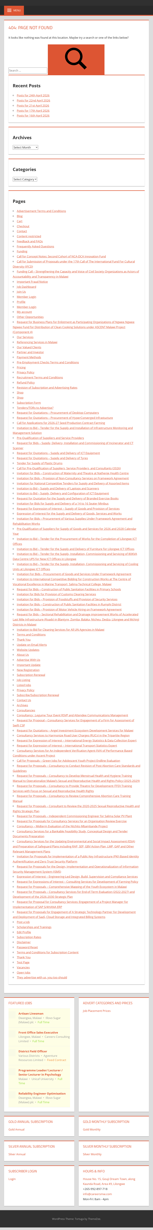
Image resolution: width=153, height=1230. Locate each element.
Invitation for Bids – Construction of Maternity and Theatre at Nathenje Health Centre (73, 473)
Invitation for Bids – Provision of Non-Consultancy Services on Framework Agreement (73, 478)
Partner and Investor (30, 352)
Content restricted (29, 236)
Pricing (21, 367)
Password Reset (27, 947)
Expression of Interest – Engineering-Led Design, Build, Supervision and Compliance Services (77, 876)
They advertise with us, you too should (42, 977)
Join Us (21, 292)
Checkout (23, 226)
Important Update (29, 665)
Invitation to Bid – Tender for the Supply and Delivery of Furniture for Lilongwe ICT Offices (75, 549)
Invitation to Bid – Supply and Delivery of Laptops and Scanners (58, 488)
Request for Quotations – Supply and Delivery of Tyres (52, 458)
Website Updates (28, 650)
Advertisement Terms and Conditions (41, 211)
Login (12, 1179)
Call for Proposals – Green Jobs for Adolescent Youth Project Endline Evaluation (68, 761)
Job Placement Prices (97, 1011)
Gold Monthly (92, 1129)
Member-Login (26, 307)
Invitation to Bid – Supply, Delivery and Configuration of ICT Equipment (63, 493)
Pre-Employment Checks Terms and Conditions (48, 362)
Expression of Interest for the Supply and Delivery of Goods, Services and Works (69, 513)
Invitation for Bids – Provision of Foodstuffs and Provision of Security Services (67, 599)
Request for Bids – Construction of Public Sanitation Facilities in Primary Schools (69, 589)
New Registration (28, 670)
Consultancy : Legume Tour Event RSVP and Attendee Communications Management (72, 715)
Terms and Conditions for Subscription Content (48, 952)
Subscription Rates (29, 937)
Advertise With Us (28, 660)
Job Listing (23, 680)
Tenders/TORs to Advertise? (35, 408)
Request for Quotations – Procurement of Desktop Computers (58, 413)
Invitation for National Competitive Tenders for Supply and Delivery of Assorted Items (73, 483)
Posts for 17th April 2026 (33, 111)
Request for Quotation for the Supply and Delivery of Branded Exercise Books (68, 498)
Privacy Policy (25, 372)
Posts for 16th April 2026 (33, 115)
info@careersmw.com (97, 1194)
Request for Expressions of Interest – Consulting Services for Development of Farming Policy (77, 882)
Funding (22, 251)
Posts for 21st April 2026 (33, 105)
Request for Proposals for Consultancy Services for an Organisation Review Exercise (72, 821)
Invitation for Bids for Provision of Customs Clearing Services (56, 594)
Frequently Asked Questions (35, 246)
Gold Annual (16, 1129)
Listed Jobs (24, 685)
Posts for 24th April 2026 (33, 95)
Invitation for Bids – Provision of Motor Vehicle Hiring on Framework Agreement (69, 609)
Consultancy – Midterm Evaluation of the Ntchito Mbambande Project (62, 826)
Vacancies (23, 967)
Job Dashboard (26, 287)
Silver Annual (16, 1154)
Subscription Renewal (31, 675)
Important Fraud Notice (32, 282)
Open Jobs (23, 972)
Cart (19, 221)
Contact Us (24, 700)
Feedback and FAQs (30, 241)
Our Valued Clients (29, 347)
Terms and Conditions (31, 634)
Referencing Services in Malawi (37, 342)
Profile (21, 302)
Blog (20, 216)
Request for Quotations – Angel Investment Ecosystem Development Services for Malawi (75, 730)
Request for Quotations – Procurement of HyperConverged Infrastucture (65, 418)
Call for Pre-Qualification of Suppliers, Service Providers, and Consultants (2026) (69, 468)
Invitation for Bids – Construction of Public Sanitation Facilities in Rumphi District (69, 604)
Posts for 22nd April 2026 (33, 100)
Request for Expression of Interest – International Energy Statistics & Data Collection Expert (77, 740)
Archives (22, 705)
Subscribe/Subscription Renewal (38, 695)
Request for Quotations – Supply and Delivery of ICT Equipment (58, 453)
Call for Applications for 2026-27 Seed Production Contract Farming (61, 423)
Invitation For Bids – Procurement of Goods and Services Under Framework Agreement (74, 574)
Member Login (26, 297)
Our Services (25, 337)
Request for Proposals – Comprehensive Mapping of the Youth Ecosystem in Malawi (72, 887)
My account (24, 312)
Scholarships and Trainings (34, 927)
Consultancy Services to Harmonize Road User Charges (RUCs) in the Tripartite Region (73, 735)
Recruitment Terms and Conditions (40, 377)
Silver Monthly (92, 1154)
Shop (20, 392)
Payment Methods (29, 357)
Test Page (23, 962)
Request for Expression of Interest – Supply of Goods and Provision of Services (68, 509)
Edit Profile (24, 932)
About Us (23, 655)
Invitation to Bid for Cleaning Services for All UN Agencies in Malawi (60, 630)
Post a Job (23, 922)
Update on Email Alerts (32, 645)
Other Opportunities (30, 317)
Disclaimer (24, 942)
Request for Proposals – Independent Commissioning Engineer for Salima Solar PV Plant (74, 816)
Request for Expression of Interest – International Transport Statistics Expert (67, 745)
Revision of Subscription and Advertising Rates (47, 387)
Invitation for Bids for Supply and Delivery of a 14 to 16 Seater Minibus (63, 503)
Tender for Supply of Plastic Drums (39, 463)
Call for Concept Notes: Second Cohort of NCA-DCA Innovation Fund (61, 256)
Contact (22, 231)
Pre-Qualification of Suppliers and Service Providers (50, 438)
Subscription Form (29, 403)
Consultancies (26, 710)
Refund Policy (26, 382)
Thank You (24, 640)
